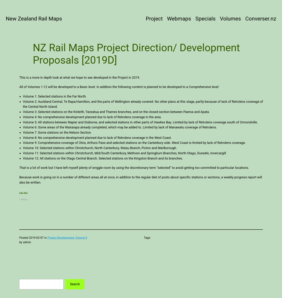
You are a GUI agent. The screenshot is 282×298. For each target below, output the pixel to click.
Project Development (60, 237)
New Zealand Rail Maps (34, 18)
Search (75, 284)
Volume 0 (81, 237)
